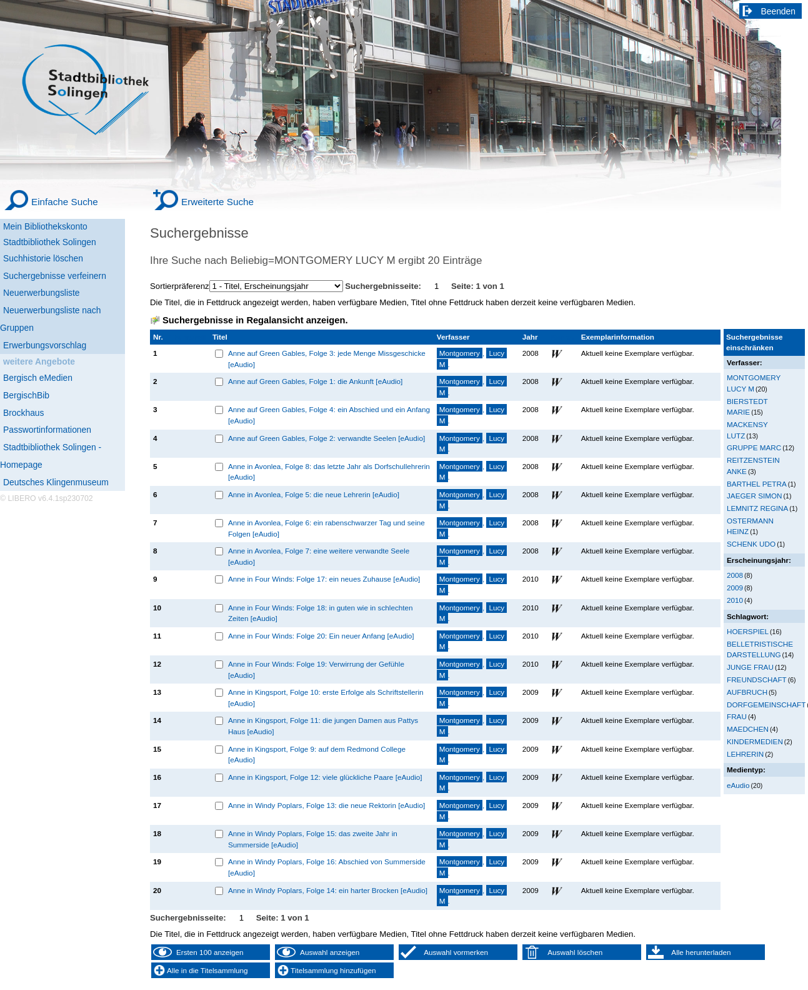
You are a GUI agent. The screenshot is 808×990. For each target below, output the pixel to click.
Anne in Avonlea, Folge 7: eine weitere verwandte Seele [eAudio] (318, 556)
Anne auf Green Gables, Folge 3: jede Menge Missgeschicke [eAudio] (327, 358)
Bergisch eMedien (37, 378)
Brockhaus (23, 413)
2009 (735, 587)
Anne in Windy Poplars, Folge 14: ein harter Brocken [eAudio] (327, 890)
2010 (735, 600)
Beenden (778, 11)
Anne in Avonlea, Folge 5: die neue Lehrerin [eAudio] (313, 494)
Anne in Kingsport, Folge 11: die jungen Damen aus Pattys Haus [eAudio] (323, 725)
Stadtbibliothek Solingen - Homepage (50, 456)
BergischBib (26, 395)
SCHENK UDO (751, 544)
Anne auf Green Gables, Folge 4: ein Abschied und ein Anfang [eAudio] (329, 415)
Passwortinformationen (47, 430)
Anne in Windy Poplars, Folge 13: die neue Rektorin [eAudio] (326, 805)
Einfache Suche (64, 201)
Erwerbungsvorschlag (44, 345)
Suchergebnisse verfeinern (54, 276)
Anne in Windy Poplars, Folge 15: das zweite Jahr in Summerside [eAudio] (312, 839)
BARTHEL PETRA (757, 484)
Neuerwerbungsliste (41, 293)
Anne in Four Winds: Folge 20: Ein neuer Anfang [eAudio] (321, 636)
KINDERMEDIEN (755, 741)
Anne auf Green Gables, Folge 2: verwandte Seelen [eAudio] (326, 438)
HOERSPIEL (748, 631)
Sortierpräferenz (179, 286)
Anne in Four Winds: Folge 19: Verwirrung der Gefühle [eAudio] (316, 669)
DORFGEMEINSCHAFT (766, 704)
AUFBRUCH (747, 692)
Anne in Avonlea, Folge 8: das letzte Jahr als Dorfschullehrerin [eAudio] (329, 472)
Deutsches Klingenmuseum (56, 482)
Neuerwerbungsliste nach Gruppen (50, 319)
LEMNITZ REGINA (757, 508)
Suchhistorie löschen (43, 258)
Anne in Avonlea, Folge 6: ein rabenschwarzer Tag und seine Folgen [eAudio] (326, 528)
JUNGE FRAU (750, 667)
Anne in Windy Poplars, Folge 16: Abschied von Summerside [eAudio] (327, 867)
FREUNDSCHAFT (757, 679)
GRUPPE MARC (754, 447)
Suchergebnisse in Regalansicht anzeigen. (254, 320)
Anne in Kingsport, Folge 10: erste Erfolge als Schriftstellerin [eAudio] (326, 697)
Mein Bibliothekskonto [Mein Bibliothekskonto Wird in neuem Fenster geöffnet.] (45, 226)
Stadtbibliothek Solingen (49, 242)
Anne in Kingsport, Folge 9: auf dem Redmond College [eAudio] (317, 754)
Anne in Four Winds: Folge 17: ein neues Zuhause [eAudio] (324, 579)
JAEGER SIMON (754, 496)
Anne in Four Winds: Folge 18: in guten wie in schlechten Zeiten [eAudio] (320, 613)
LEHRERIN (745, 754)
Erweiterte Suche (217, 201)
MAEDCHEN (748, 729)
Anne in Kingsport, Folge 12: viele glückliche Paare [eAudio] (325, 777)
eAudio (738, 785)
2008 (735, 575)
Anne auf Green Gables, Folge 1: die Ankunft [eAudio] (315, 381)
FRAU (737, 716)
